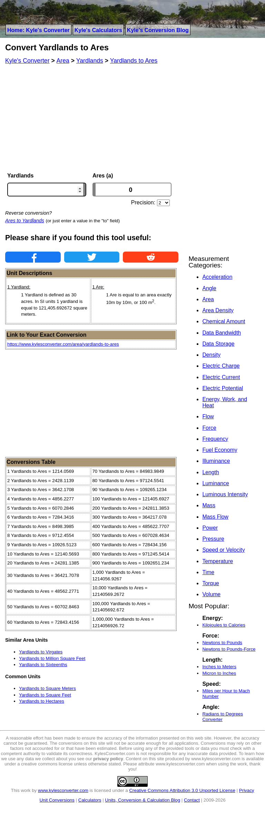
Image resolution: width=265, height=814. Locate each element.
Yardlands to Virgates (40, 651)
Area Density (218, 310)
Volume (211, 594)
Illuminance (216, 461)
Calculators (89, 800)
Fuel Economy (219, 450)
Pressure (213, 539)
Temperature (217, 561)
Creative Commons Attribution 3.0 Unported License (182, 790)
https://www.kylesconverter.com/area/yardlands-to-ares (63, 344)
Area (208, 299)
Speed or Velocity (223, 550)
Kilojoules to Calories (223, 625)
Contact (192, 800)
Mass (208, 505)
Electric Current (221, 377)
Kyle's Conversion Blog (158, 30)
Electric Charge (220, 366)
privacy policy (108, 758)
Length (210, 472)
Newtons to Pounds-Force (228, 649)
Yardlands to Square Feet (45, 695)
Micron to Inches (219, 673)
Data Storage (218, 344)
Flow (208, 416)
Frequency (215, 439)
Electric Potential (222, 388)
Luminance (215, 483)
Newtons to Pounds (222, 642)
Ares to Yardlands (24, 220)
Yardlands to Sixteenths (43, 664)
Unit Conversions (56, 800)
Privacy (246, 790)
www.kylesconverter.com (63, 790)
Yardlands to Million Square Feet (52, 658)
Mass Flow (215, 517)
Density (211, 355)
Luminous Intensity (225, 494)
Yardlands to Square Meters (47, 688)
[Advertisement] (91, 118)
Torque (210, 583)
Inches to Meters (219, 666)
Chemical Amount (223, 321)
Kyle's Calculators (98, 30)
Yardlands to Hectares (41, 701)
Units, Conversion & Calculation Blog (142, 800)
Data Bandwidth (221, 333)
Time (208, 572)
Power (210, 528)
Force (209, 428)
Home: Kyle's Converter (38, 30)
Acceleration (217, 277)
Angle (209, 288)
